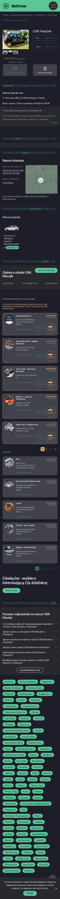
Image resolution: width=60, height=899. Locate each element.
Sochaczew (24, 840)
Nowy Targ (10, 791)
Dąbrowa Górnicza (14, 712)
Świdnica (9, 846)
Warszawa (40, 858)
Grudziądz (10, 736)
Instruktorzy (35, 85)
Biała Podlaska (28, 681)
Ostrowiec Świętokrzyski (36, 803)
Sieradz (22, 834)
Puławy (39, 821)
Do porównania (24, 329)
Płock (37, 815)
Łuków (45, 779)
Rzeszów (37, 828)
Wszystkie (11, 590)
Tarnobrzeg (10, 852)
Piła (23, 809)
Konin (7, 760)
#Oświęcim (8, 182)
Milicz (8, 785)
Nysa (25, 791)
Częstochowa (29, 706)
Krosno (37, 767)
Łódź (35, 773)
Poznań (8, 821)
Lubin (20, 779)
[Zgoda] (56, 888)
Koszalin (21, 760)
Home (5, 15)
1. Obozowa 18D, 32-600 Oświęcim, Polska (24, 98)
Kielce (33, 754)
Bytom (8, 700)
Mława (21, 785)
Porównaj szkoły (45, 70)
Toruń (40, 852)
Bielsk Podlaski (12, 687)
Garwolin (9, 718)
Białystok (47, 681)
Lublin (32, 779)
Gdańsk (24, 718)
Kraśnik (23, 767)
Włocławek (10, 864)
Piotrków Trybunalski (16, 815)
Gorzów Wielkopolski (16, 730)
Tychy (7, 858)
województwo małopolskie (21, 15)
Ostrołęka (10, 803)
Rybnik (22, 828)
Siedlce (8, 834)
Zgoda (30, 893)
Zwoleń (28, 870)
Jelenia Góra (35, 742)
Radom (8, 828)
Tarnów (27, 852)
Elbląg (34, 712)
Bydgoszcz (44, 694)
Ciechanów (10, 706)
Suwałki (40, 840)
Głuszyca (24, 724)
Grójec (38, 730)
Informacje (8, 85)
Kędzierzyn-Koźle (14, 754)
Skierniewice (39, 834)
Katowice (45, 748)
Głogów (8, 724)
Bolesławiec (26, 694)
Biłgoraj (8, 694)
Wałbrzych (23, 858)
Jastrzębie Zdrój (13, 742)
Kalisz (7, 748)
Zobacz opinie (15, 62)
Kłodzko (47, 754)
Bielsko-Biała (34, 687)
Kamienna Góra (25, 748)
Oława (37, 791)
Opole (37, 797)
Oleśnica (9, 797)
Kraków (8, 767)
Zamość (43, 864)
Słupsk (8, 840)
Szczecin (25, 846)
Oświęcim (40, 15)
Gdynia (39, 718)
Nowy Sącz (37, 785)
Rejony (25, 85)
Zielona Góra (11, 870)
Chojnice (35, 700)
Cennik (17, 85)
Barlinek (9, 681)
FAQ (53, 85)
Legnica (8, 773)
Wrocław (28, 864)
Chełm (21, 700)
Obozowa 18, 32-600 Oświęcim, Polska (13, 171)
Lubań (7, 779)
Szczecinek (42, 846)
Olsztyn (24, 797)
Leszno (22, 773)
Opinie (45, 85)
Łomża (47, 773)
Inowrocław (28, 736)
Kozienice (37, 760)
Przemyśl (24, 821)
